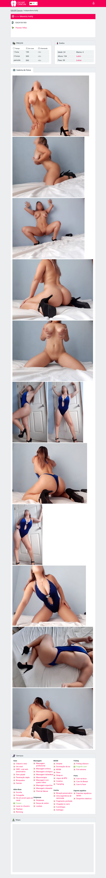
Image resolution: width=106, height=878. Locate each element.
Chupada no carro (63, 804)
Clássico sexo (21, 764)
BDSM (58, 769)
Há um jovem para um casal (24, 799)
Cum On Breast (82, 781)
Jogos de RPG (61, 778)
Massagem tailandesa (44, 774)
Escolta (19, 792)
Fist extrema (81, 769)
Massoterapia (41, 777)
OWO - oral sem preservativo (22, 770)
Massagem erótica (43, 769)
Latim (78, 56)
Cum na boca (81, 779)
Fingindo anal (81, 767)
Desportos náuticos (84, 798)
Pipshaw (19, 809)
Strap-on (59, 775)
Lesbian (39, 806)
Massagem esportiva (44, 785)
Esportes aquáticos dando (83, 794)
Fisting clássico (82, 764)
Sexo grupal (20, 774)
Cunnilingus (60, 807)
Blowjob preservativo (64, 793)
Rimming (19, 812)
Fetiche (19, 783)
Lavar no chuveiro (23, 806)
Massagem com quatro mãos (42, 781)
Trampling (60, 784)
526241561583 (20, 23)
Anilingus (59, 810)
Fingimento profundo (64, 801)
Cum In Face (81, 784)
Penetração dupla (22, 777)
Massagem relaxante (44, 788)
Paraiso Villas (19, 28)
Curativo (59, 781)
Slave (58, 772)
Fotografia (20, 795)
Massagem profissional (40, 764)
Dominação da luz (63, 767)
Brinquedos (20, 780)
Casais (18, 803)
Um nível (19, 767)
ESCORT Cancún (17, 10)
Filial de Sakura (42, 791)
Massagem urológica (44, 772)
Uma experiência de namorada (63, 797)
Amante (59, 764)
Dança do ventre (42, 803)
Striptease (40, 800)
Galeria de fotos (22, 70)
